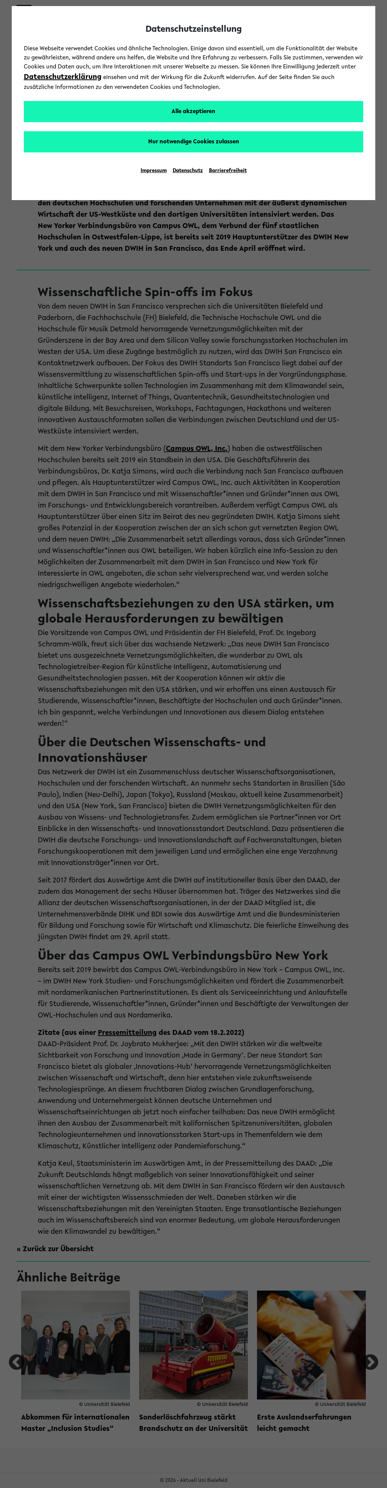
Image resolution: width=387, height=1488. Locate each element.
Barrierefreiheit (228, 171)
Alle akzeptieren (193, 112)
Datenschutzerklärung (63, 77)
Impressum (154, 171)
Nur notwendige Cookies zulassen (193, 142)
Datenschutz (188, 171)
